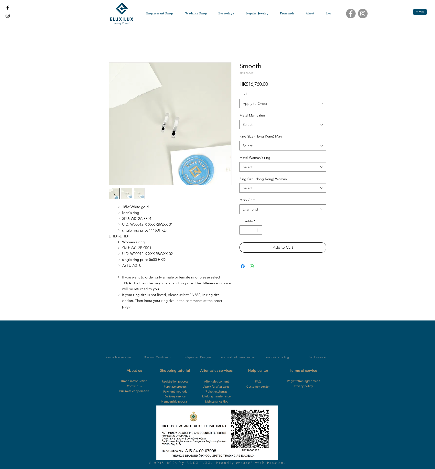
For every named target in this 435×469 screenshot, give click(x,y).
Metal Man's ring (252, 115)
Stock (243, 94)
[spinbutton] (250, 230)
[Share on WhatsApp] (252, 266)
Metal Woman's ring (254, 157)
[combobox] (282, 103)
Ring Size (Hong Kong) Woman (263, 179)
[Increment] (258, 230)
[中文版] (420, 12)
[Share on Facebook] (243, 266)
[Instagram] (363, 13)
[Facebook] (351, 13)
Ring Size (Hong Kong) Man (260, 136)
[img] (157, 342)
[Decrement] (243, 230)
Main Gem (247, 200)
